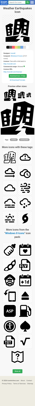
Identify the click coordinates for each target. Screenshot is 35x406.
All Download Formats (17, 80)
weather (13, 139)
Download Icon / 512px (17, 76)
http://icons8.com (10, 64)
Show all (17, 371)
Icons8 (13, 53)
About (23, 380)
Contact (29, 380)
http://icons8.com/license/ (13, 72)
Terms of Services (19, 384)
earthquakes (24, 139)
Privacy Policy (7, 384)
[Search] (27, 2)
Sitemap (30, 384)
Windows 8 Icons (17, 56)
